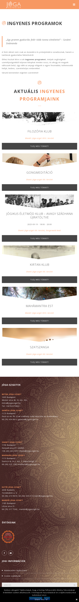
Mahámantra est (39, 306)
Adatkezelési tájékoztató (15, 570)
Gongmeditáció (39, 172)
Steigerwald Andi (53, 230)
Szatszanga (39, 347)
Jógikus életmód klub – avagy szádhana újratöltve (39, 215)
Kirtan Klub (39, 264)
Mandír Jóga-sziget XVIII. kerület (39, 138)
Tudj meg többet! (39, 146)
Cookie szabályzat (12, 576)
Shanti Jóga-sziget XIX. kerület (39, 179)
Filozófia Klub (40, 131)
